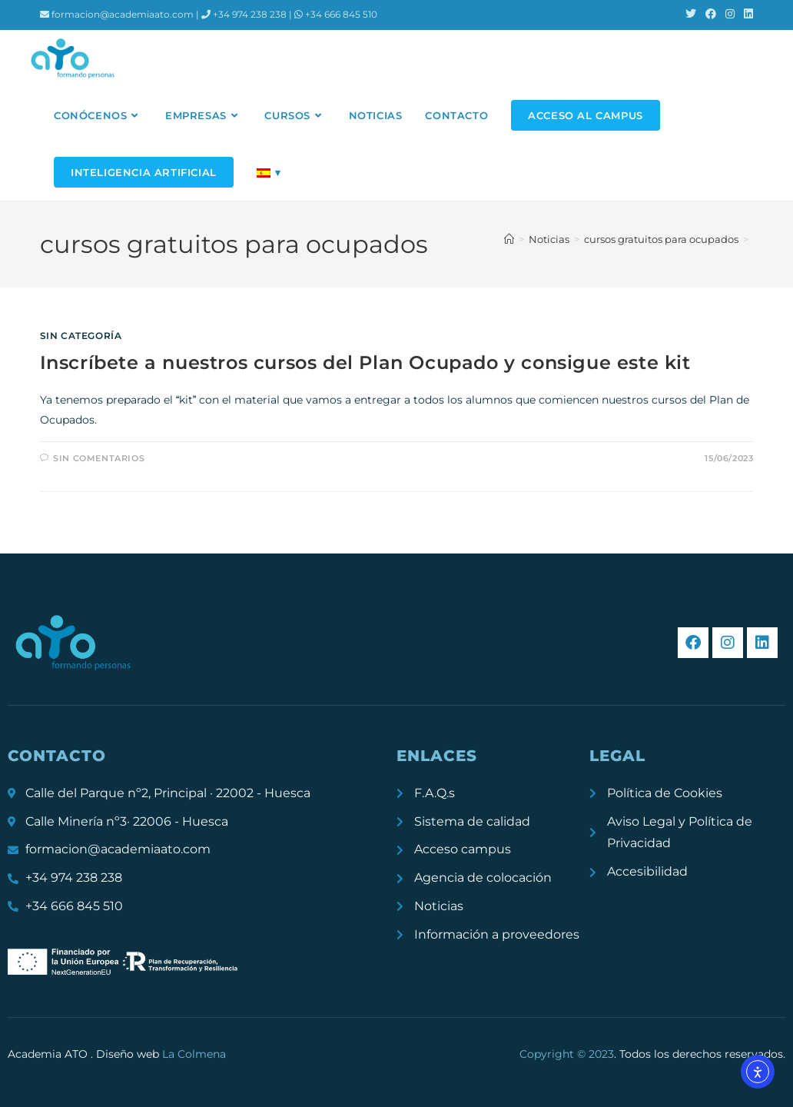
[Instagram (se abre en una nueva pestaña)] (730, 14)
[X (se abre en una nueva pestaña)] (691, 14)
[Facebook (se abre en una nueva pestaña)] (711, 14)
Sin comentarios (98, 458)
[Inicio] (509, 239)
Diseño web (161, 1054)
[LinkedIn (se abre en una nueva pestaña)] (746, 14)
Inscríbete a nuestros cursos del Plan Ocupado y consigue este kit (365, 362)
